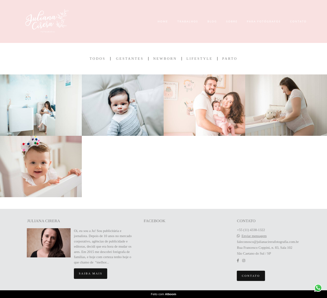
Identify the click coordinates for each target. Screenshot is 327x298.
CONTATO (298, 21)
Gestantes (130, 58)
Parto (229, 58)
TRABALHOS (187, 21)
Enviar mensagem (254, 236)
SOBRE (232, 21)
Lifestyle (199, 58)
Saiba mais (90, 273)
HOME (163, 21)
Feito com (163, 294)
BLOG (212, 21)
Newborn (165, 58)
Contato (251, 275)
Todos (97, 58)
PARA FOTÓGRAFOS (264, 21)
